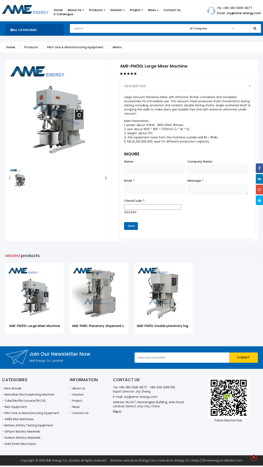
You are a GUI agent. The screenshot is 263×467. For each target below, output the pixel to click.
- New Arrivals (11, 388)
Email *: (129, 181)
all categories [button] (23, 30)
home (10, 47)
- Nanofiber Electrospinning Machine (28, 394)
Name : (129, 161)
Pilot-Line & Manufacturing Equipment (75, 47)
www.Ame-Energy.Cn (174, 460)
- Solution (77, 394)
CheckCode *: (134, 201)
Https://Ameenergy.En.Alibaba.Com (217, 460)
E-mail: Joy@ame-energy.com (135, 397)
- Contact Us (79, 413)
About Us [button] (76, 10)
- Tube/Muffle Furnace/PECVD (24, 401)
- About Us (77, 388)
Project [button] (136, 10)
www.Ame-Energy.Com (140, 460)
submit (243, 357)
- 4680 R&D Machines (17, 419)
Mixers (117, 47)
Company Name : (200, 161)
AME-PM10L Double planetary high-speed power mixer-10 (181, 326)
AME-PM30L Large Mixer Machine (34, 326)
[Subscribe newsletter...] (182, 357)
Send (131, 226)
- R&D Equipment (14, 407)
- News (75, 407)
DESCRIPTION (187, 86)
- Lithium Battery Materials (21, 431)
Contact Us (172, 10)
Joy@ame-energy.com (243, 13)
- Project (76, 401)
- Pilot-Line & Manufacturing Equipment (30, 413)
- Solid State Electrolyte (19, 444)
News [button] (153, 10)
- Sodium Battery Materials (21, 438)
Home (58, 10)
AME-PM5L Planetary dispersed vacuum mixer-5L (111, 326)
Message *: (195, 181)
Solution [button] (117, 10)
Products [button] (97, 10)
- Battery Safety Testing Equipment (27, 425)
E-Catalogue (63, 14)
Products (31, 47)
